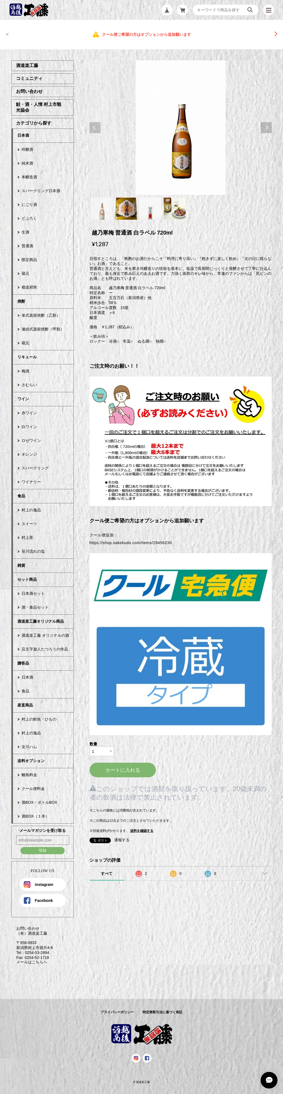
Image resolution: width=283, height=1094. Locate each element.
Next (266, 127)
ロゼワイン (31, 440)
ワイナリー (31, 482)
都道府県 (29, 287)
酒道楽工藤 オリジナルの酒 (45, 635)
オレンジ (29, 454)
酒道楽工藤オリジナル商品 (40, 621)
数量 (93, 744)
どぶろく (29, 218)
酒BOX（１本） (35, 816)
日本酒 (23, 135)
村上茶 (27, 537)
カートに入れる (122, 770)
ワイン (23, 399)
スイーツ (29, 524)
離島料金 (29, 775)
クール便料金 (33, 788)
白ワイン (29, 426)
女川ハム (29, 746)
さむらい (29, 385)
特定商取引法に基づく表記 (162, 1012)
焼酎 (21, 301)
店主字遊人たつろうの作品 (45, 649)
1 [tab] (102, 209)
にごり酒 (29, 204)
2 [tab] (126, 209)
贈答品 (23, 663)
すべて (106, 873)
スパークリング (35, 468)
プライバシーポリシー (117, 1012)
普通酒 (27, 246)
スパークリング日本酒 (41, 191)
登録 (42, 850)
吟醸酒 (27, 149)
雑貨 (21, 565)
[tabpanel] (181, 127)
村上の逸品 (31, 510)
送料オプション (30, 761)
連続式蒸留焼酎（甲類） (43, 329)
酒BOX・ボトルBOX (39, 802)
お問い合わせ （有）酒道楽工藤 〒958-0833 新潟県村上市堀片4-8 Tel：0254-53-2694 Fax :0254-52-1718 (32, 943)
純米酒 (27, 163)
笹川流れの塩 (33, 551)
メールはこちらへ (29, 962)
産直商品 (25, 705)
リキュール (27, 357)
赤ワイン (29, 413)
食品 (21, 496)
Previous (95, 127)
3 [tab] (150, 209)
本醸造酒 (29, 177)
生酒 (25, 232)
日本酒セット (33, 593)
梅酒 (25, 371)
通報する (122, 840)
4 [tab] (175, 209)
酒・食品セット (35, 607)
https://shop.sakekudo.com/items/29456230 (131, 543)
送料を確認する (141, 831)
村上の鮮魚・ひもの (39, 719)
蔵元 (25, 273)
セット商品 (27, 579)
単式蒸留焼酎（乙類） (41, 315)
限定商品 (29, 259)
